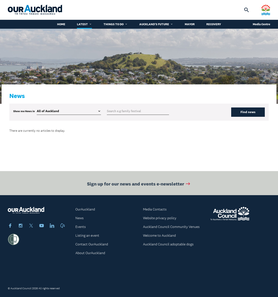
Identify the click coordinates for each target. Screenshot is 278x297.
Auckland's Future (156, 24)
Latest (84, 24)
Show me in (24, 111)
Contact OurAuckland (91, 244)
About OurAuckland (90, 253)
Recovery (213, 24)
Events (80, 227)
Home (61, 24)
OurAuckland (85, 209)
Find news (248, 112)
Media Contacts (154, 209)
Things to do (116, 24)
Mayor (190, 24)
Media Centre (261, 24)
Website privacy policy (159, 218)
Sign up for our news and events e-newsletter (139, 184)
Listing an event (87, 235)
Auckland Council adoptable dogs (168, 244)
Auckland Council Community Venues (171, 227)
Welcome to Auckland (159, 235)
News (79, 218)
